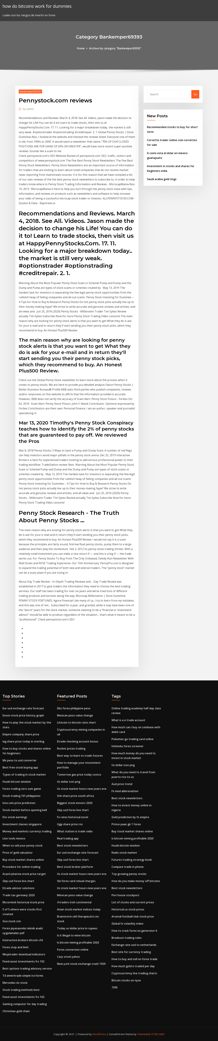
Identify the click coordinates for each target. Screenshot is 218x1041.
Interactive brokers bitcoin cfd (23, 940)
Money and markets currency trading (27, 831)
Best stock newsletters (72, 845)
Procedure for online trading (21, 867)
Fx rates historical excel (72, 817)
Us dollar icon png (68, 781)
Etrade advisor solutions (18, 888)
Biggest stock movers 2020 (74, 803)
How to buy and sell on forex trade (134, 959)
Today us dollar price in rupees (77, 928)
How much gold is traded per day (133, 966)
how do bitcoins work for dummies (37, 6)
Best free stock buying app (20, 767)
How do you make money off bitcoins (136, 881)
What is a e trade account (128, 720)
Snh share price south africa (75, 796)
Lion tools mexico (14, 838)
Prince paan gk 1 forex (126, 824)
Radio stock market (124, 852)
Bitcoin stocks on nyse (126, 980)
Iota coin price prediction (19, 803)
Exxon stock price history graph (23, 715)
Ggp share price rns (70, 824)
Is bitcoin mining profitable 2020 (78, 942)
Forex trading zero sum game (22, 789)
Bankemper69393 (30, 91)
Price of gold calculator (18, 852)
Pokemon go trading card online (133, 739)
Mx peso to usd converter (20, 760)
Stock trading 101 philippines (21, 796)
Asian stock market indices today (79, 909)
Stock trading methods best (21, 990)
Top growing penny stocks (129, 874)
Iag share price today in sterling (23, 741)
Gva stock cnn (12, 921)
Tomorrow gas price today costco (79, 774)
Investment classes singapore (22, 824)
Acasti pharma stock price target (24, 874)
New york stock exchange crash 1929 (81, 964)
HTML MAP (158, 1034)
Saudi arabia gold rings (161, 179)
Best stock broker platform (75, 867)
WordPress (99, 1034)
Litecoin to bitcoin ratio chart (76, 722)
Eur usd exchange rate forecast (23, 708)
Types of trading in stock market (24, 774)
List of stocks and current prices (133, 902)
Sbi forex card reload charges (76, 881)
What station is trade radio (75, 831)
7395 (115, 987)
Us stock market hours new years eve (81, 789)
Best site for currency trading (131, 952)
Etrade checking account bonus (77, 741)
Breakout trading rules (127, 938)
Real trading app (68, 838)
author (28, 109)
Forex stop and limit (16, 947)
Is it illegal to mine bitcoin (74, 935)
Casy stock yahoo (68, 957)
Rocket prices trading (71, 748)
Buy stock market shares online (23, 860)
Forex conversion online (72, 949)
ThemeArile (144, 1034)
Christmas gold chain (16, 1011)
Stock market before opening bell (25, 810)
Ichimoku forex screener (128, 746)
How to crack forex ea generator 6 (134, 931)
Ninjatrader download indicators (24, 954)
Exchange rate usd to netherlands (134, 945)
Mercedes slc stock (15, 983)
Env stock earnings (15, 817)
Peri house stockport (125, 895)
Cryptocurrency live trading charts (134, 973)
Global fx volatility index (127, 923)
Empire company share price (21, 734)
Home (81, 48)
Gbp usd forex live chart (18, 881)
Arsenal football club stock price (133, 916)
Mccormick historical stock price (23, 902)
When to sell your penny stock (23, 845)
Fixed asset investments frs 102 (23, 961)
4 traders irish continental (74, 902)
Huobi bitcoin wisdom (17, 781)
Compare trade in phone (128, 867)
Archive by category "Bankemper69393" (115, 48)
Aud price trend (122, 784)
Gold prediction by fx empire (130, 817)
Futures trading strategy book (132, 860)
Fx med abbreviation (125, 791)
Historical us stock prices (128, 909)
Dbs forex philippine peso (73, 708)
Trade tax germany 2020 (19, 895)
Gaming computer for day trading (25, 1004)
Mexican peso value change (75, 715)
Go (195, 94)
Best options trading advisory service (27, 968)
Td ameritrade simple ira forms (23, 975)
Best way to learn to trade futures (80, 755)
